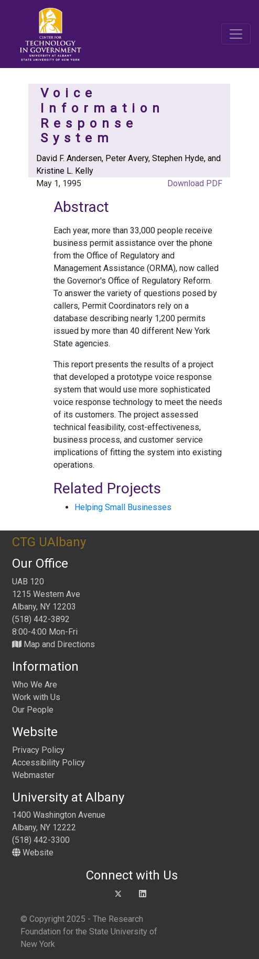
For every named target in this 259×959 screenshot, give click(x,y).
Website (32, 853)
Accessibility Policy (48, 763)
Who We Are (34, 685)
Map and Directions (53, 644)
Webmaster (33, 775)
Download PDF (193, 183)
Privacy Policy (38, 750)
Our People (32, 710)
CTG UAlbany (49, 542)
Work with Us (36, 697)
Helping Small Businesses (122, 507)
